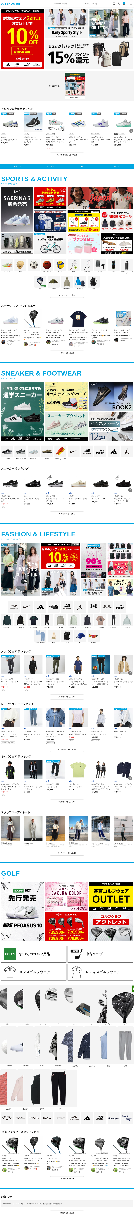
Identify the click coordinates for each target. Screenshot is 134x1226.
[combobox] (67, 4)
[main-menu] (131, 4)
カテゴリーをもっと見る (67, 295)
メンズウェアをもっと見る (67, 697)
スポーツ (17, 166)
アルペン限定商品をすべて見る (67, 155)
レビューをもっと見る (67, 353)
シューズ (49, 166)
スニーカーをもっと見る (67, 514)
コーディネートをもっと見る (67, 853)
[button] (131, 131)
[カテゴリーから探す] (94, 4)
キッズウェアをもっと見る (67, 802)
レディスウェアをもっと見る (67, 749)
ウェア (82, 166)
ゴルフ (115, 166)
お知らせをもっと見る (67, 1213)
